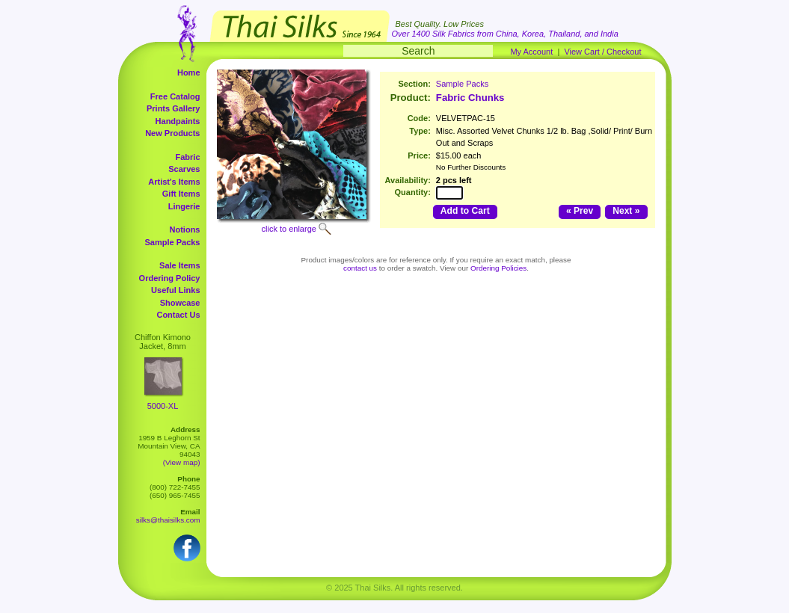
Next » (626, 211)
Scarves (184, 168)
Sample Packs (172, 242)
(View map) (181, 462)
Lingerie (184, 206)
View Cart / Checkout (602, 51)
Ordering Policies (498, 268)
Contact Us (178, 314)
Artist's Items (174, 181)
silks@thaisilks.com (168, 520)
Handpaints (178, 121)
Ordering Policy (169, 278)
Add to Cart (465, 211)
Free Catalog (175, 96)
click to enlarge (289, 228)
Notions (185, 229)
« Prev (579, 211)
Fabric (187, 157)
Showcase (180, 302)
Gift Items (181, 193)
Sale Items (179, 265)
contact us (360, 268)
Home (188, 72)
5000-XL (163, 405)
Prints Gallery (173, 108)
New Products (172, 133)
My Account (531, 51)
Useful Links (175, 290)
